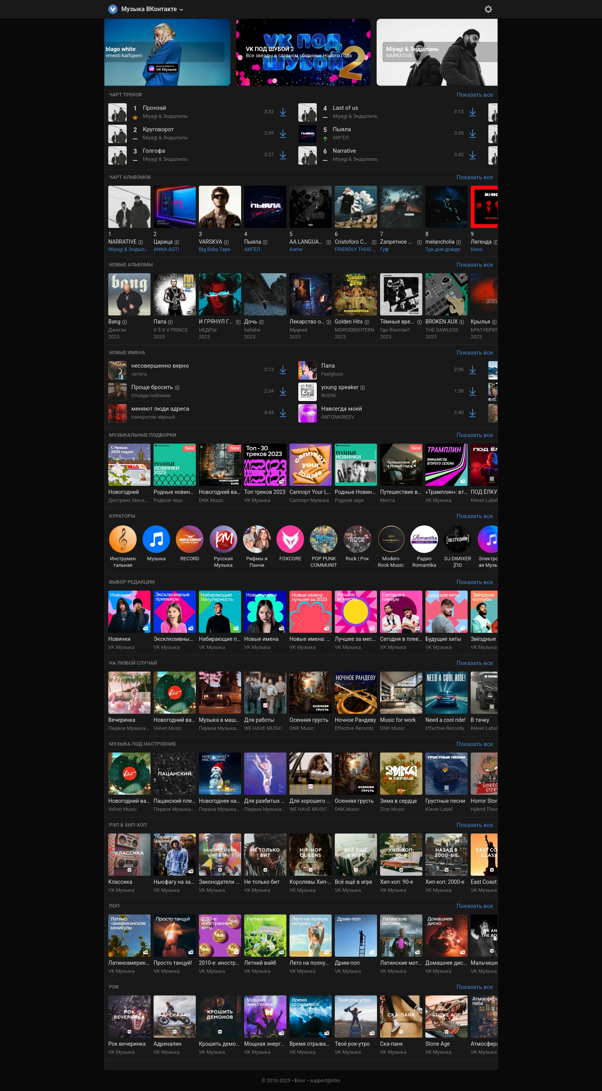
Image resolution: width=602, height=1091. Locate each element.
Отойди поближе (150, 395)
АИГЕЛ (341, 137)
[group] (163, 52)
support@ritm (325, 1080)
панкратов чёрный (153, 417)
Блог (300, 1080)
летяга (139, 374)
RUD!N (328, 395)
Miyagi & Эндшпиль (165, 116)
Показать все (474, 95)
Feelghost (332, 374)
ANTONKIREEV (337, 417)
